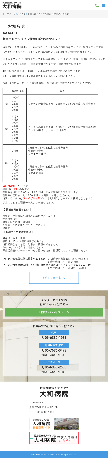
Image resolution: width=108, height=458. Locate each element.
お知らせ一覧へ (54, 278)
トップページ (9, 14)
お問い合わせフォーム (55, 312)
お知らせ (21, 14)
